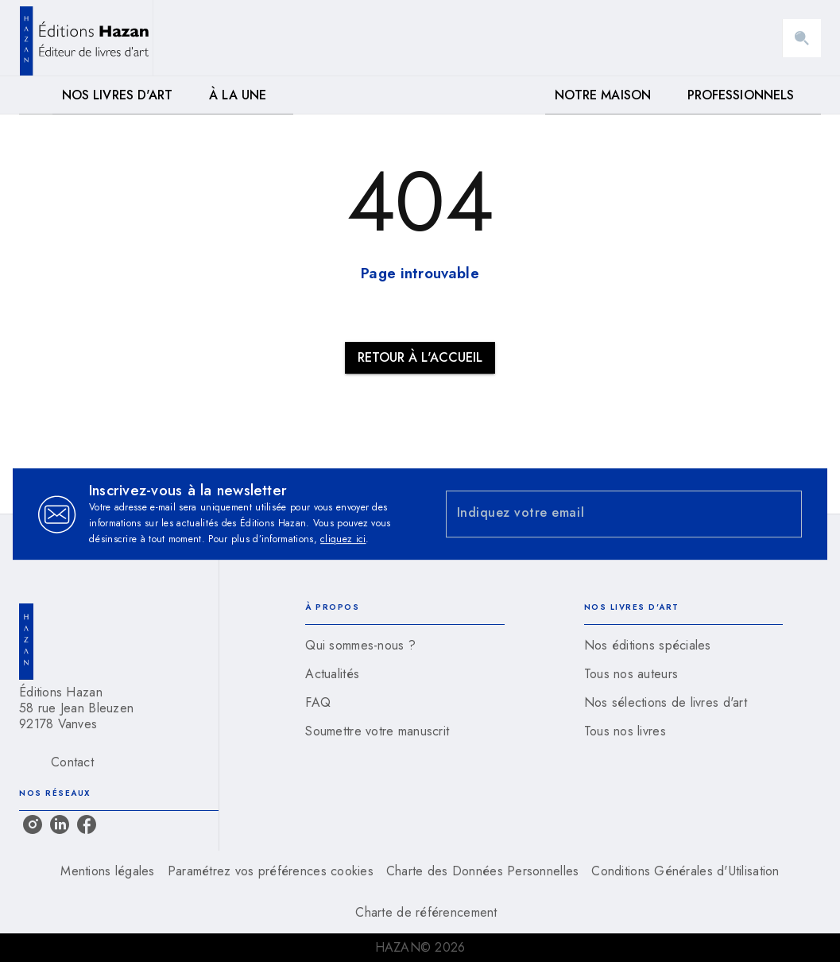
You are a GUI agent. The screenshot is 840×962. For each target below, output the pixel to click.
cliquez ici (343, 539)
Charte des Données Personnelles (482, 871)
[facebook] (86, 824)
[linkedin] (59, 824)
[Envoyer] (783, 514)
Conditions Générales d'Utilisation (685, 871)
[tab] (35, 95)
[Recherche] (802, 38)
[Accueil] (86, 38)
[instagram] (32, 824)
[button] (420, 358)
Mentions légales (107, 871)
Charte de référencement (426, 912)
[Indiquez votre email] (604, 514)
